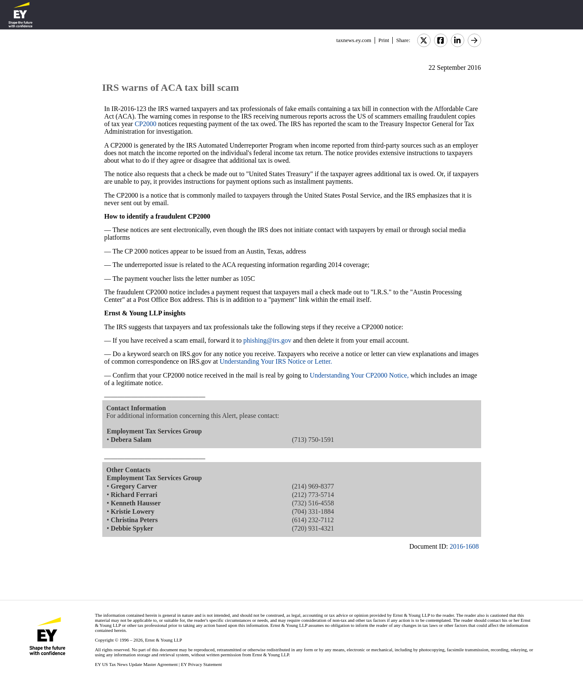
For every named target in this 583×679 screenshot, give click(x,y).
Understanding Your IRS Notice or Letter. (276, 361)
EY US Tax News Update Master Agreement (136, 664)
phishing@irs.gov (267, 340)
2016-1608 (464, 546)
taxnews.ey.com (353, 40)
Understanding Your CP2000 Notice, (359, 375)
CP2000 (146, 123)
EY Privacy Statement (201, 664)
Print (383, 40)
